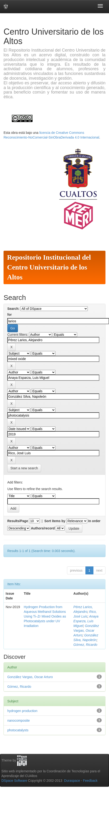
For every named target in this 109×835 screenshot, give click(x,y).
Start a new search (24, 468)
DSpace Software (14, 780)
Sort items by (54, 521)
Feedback (90, 780)
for (9, 314)
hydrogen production (22, 711)
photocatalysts (18, 730)
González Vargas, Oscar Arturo (86, 630)
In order (94, 521)
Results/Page (17, 521)
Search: (13, 309)
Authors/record (43, 528)
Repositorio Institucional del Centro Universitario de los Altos (49, 267)
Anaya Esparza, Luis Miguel (85, 621)
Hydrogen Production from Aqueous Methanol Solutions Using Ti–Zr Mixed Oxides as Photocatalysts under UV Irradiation (45, 616)
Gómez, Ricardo (85, 645)
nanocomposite (18, 720)
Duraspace (72, 780)
